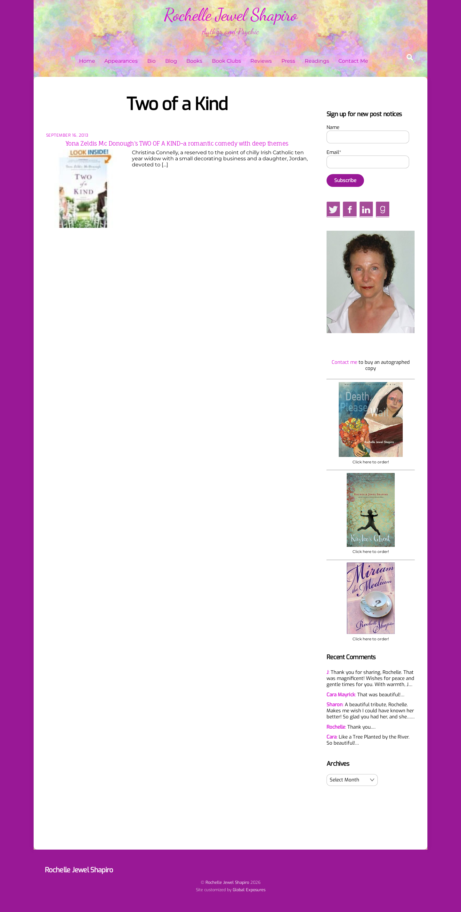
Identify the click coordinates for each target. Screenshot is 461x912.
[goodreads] (382, 209)
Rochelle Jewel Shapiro (227, 882)
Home (87, 61)
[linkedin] (366, 209)
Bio (151, 61)
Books (194, 61)
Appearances (121, 61)
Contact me (344, 362)
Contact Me (353, 61)
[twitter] (333, 209)
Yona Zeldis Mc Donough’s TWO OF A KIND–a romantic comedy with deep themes (177, 143)
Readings (317, 61)
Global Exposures (249, 889)
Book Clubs (226, 61)
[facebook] (349, 209)
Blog (171, 61)
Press (288, 61)
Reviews (261, 61)
